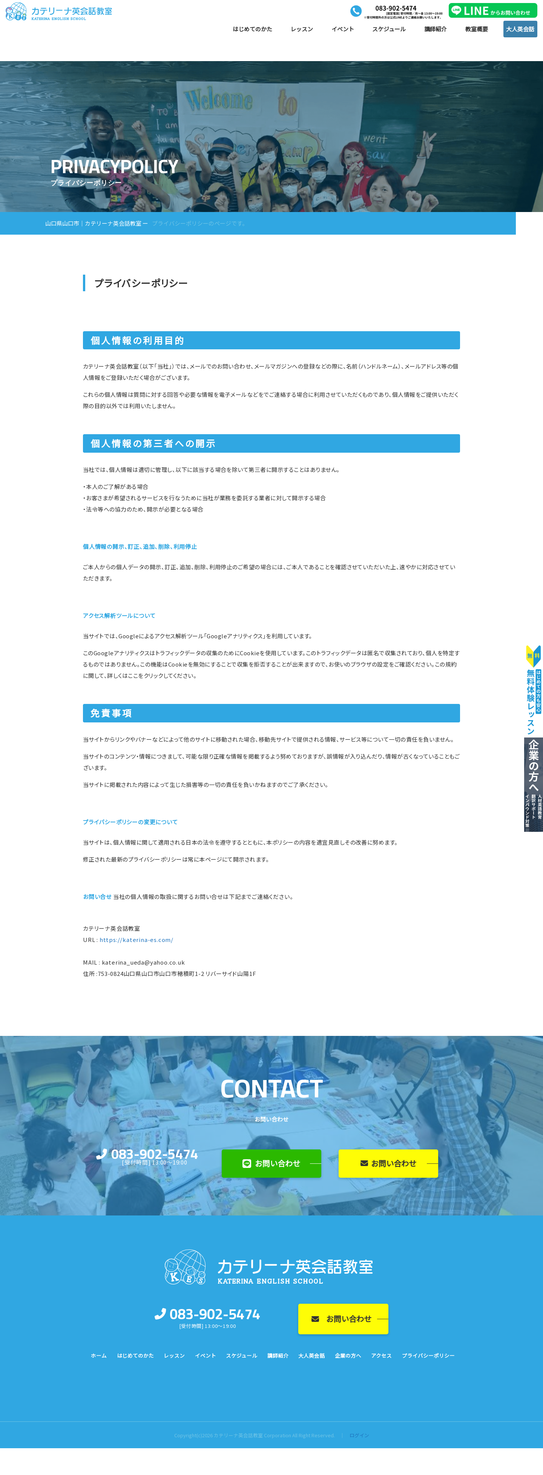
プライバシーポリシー (428, 1355)
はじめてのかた (252, 31)
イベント (342, 31)
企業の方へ (348, 1355)
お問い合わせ (271, 1163)
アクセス (381, 1355)
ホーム (99, 1355)
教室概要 (476, 31)
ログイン (359, 1435)
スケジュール (389, 31)
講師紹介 (435, 31)
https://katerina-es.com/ (136, 939)
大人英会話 (520, 31)
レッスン (301, 31)
